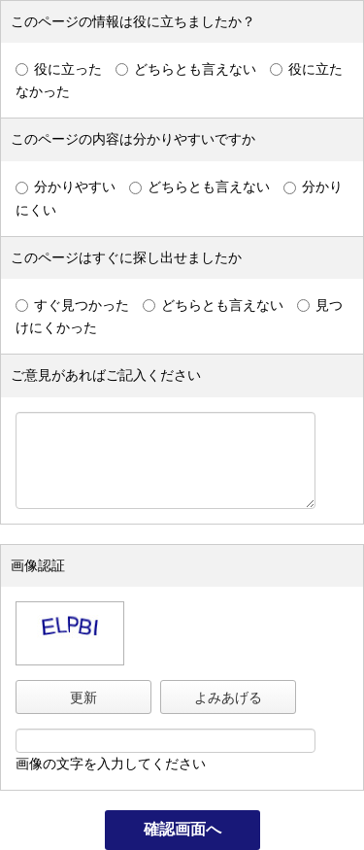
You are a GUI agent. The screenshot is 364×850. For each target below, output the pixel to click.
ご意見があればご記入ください (106, 375)
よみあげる (228, 697)
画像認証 (38, 565)
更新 (83, 697)
